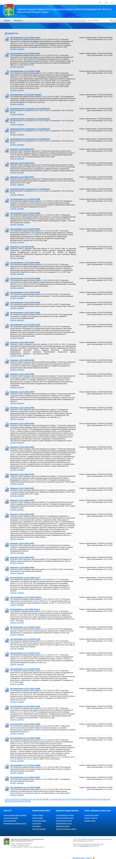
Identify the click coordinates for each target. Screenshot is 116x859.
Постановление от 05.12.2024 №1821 (25, 292)
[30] (92, 799)
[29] (89, 799)
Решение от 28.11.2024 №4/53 (22, 447)
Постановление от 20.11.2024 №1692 (25, 688)
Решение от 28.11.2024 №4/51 (22, 488)
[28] (85, 799)
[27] (82, 799)
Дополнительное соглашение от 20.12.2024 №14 (30, 129)
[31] (95, 799)
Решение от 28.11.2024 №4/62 (22, 557)
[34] (105, 799)
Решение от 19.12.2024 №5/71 (22, 177)
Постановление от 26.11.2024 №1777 (25, 578)
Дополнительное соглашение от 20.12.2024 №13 (30, 139)
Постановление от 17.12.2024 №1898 (25, 213)
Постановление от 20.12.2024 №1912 (25, 37)
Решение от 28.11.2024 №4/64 (22, 360)
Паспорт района (37, 815)
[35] (108, 799)
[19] (56, 799)
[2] (8, 799)
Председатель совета (91, 815)
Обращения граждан (63, 826)
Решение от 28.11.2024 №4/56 (22, 408)
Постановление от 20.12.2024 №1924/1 (26, 95)
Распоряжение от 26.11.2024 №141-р (25, 609)
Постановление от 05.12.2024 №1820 (25, 302)
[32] (98, 799)
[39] (16, 801)
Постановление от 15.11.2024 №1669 (25, 738)
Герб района (36, 826)
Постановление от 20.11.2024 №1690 (25, 724)
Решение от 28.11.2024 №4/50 (22, 500)
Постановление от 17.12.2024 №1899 (25, 199)
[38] (12, 801)
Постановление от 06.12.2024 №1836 (25, 278)
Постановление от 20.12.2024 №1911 (25, 53)
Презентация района (39, 821)
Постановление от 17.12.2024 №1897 (25, 229)
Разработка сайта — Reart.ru (82, 858)
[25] (76, 799)
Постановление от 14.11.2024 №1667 (25, 777)
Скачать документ (17, 49)
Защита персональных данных (66, 829)
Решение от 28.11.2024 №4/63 (22, 543)
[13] (37, 799)
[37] (9, 801)
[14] (40, 799)
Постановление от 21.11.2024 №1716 (25, 669)
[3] (10, 799)
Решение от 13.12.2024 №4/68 (22, 247)
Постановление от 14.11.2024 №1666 (25, 787)
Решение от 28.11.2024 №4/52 (22, 474)
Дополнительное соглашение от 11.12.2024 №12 (30, 189)
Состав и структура (90, 818)
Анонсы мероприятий (11, 818)
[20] (59, 799)
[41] (22, 801)
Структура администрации (65, 818)
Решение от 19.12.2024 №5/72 (22, 163)
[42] (25, 801)
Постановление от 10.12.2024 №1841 (25, 262)
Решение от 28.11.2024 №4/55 (22, 342)
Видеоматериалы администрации (15, 823)
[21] (63, 799)
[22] (66, 799)
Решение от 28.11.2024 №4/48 (22, 514)
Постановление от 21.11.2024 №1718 (25, 639)
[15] (43, 799)
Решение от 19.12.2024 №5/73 (22, 149)
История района (37, 818)
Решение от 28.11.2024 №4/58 (22, 374)
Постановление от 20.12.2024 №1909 (25, 71)
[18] (53, 799)
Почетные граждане (39, 829)
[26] (79, 799)
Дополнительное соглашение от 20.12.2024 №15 (30, 119)
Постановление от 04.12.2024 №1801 (25, 313)
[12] (33, 799)
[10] (27, 799)
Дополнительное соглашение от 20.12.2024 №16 (30, 109)
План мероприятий (10, 821)
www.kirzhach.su (85, 846)
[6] (17, 799)
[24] (72, 799)
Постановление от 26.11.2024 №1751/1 (26, 597)
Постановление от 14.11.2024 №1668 (25, 765)
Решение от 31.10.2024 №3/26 (22, 567)
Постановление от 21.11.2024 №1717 (25, 653)
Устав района (36, 823)
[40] (19, 801)
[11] (30, 799)
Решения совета (89, 821)
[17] (50, 799)
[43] (29, 801)
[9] (24, 799)
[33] (102, 799)
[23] (69, 799)
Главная (7, 20)
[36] (6, 801)
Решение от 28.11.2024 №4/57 (22, 392)
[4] (13, 799)
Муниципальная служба (64, 821)
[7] (20, 799)
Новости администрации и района (15, 815)
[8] (22, 799)
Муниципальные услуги (64, 823)
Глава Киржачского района (65, 815)
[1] (6, 799)
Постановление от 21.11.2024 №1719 (25, 627)
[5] (15, 799)
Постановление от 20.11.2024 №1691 (25, 706)
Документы (18, 20)
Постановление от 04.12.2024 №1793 (25, 325)
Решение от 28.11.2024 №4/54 (22, 423)
